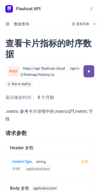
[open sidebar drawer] (7, 24)
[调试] (88, 71)
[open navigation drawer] (91, 9)
